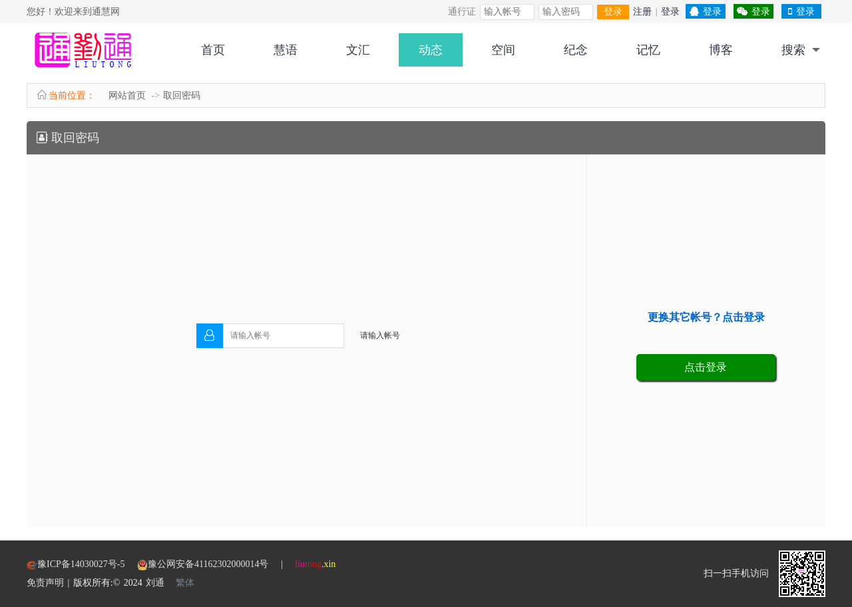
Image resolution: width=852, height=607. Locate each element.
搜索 (793, 50)
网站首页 (127, 96)
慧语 (286, 50)
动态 (431, 50)
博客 (721, 50)
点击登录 (705, 367)
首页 (213, 50)
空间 (503, 50)
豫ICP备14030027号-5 (87, 564)
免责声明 (45, 583)
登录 (613, 12)
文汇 (358, 50)
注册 (642, 12)
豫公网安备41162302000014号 (208, 564)
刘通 (155, 583)
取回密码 (181, 96)
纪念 (576, 50)
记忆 (648, 50)
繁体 (185, 583)
